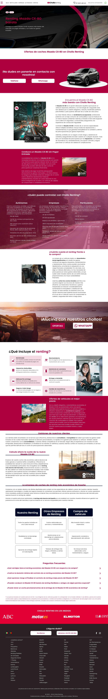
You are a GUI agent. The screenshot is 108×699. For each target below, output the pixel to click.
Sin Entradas (15, 655)
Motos (92, 660)
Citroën (41, 658)
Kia (65, 664)
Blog (7, 2)
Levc (12, 671)
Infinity (66, 658)
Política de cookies (66, 696)
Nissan (41, 678)
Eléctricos (14, 649)
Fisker (66, 646)
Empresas (21, 2)
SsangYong (93, 673)
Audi (40, 649)
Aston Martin (43, 653)
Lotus (12, 678)
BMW (41, 651)
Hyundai (66, 667)
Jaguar (66, 671)
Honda (66, 655)
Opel (65, 673)
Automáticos (15, 662)
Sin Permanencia (95, 642)
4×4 (12, 642)
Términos (75, 696)
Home (7, 12)
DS (65, 640)
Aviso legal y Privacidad (53, 696)
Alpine (41, 646)
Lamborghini (15, 667)
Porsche (67, 680)
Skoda (92, 669)
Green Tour (67, 653)
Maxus (13, 680)
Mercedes (42, 669)
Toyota (41, 680)
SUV (12, 644)
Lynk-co (13, 676)
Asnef (91, 653)
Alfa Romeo (43, 644)
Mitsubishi (42, 676)
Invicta (66, 660)
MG (40, 671)
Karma (13, 664)
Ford (65, 649)
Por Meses (93, 646)
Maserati (67, 651)
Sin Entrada (93, 651)
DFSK (40, 664)
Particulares (14, 2)
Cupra (41, 660)
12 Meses (93, 649)
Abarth (41, 640)
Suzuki (92, 680)
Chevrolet (42, 655)
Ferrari (66, 642)
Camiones (93, 655)
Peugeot (67, 676)
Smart (91, 671)
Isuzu (65, 662)
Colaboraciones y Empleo (37, 696)
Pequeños (14, 646)
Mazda (11, 12)
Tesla (91, 682)
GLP (91, 640)
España (92, 662)
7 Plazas (13, 660)
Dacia (41, 662)
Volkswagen (43, 682)
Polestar (66, 678)
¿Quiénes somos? (17, 640)
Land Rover (14, 669)
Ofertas (35, 2)
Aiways (41, 642)
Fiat (65, 644)
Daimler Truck (68, 669)
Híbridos (13, 651)
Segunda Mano (16, 658)
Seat (91, 667)
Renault (92, 664)
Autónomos (28, 2)
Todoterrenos (94, 658)
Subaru (92, 676)
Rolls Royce (93, 678)
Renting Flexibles (16, 653)
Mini (40, 673)
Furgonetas (93, 644)
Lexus (12, 673)
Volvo (66, 682)
